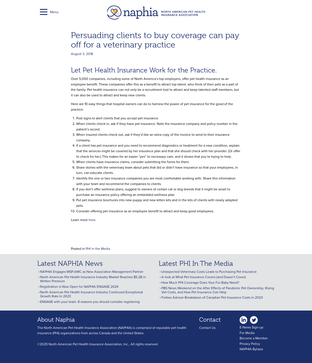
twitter (254, 318)
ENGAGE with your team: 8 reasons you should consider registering (90, 301)
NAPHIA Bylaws (251, 349)
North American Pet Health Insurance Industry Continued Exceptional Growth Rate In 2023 (91, 294)
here (92, 219)
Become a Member (254, 338)
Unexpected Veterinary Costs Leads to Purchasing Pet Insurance (209, 271)
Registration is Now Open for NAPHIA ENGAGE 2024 (79, 286)
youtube (264, 318)
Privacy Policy (250, 343)
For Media (247, 332)
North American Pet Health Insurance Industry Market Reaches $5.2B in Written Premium (93, 279)
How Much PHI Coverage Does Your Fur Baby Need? (200, 282)
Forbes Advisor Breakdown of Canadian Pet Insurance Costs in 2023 (212, 297)
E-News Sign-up (251, 327)
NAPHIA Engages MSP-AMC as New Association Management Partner (91, 271)
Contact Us (207, 327)
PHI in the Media (98, 248)
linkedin (243, 318)
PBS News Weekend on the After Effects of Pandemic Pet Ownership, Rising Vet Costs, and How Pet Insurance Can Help (217, 290)
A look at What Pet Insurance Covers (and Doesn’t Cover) (203, 277)
